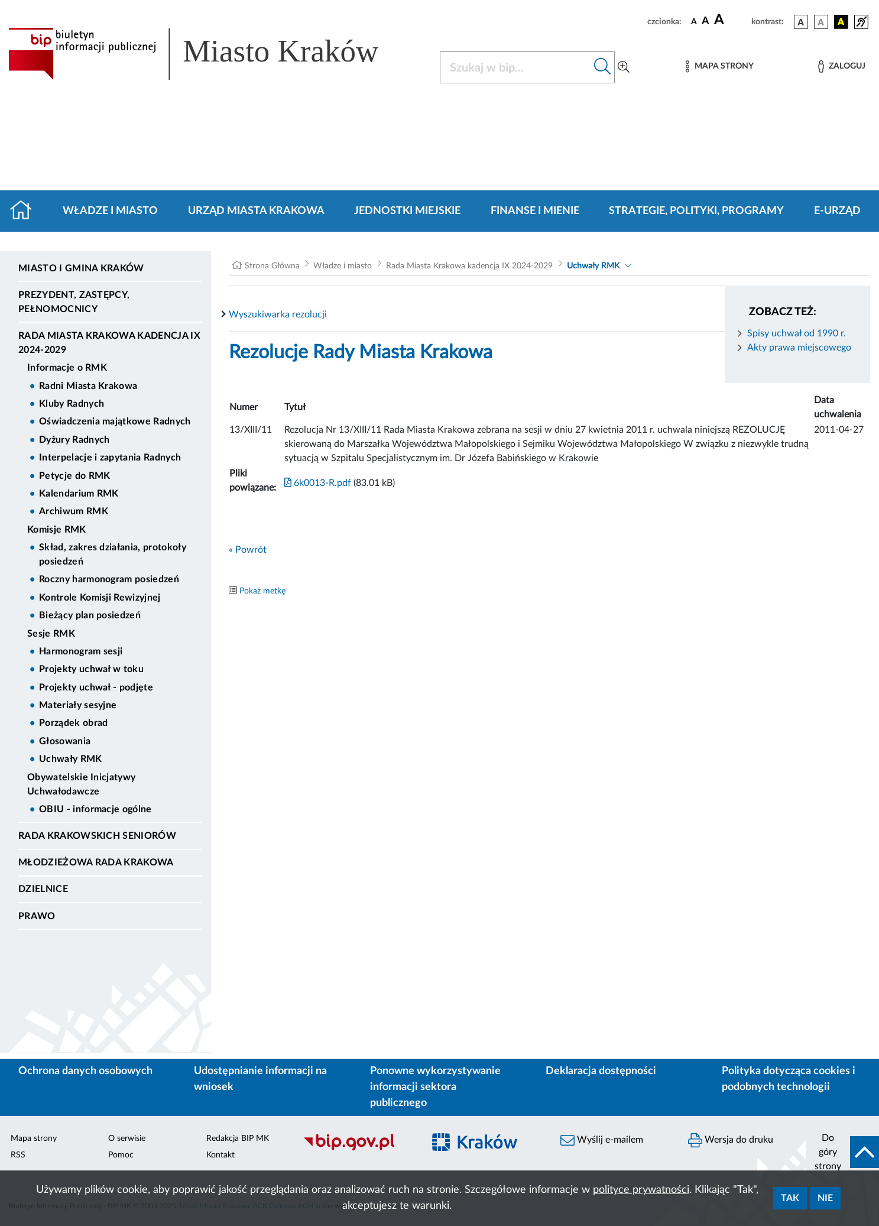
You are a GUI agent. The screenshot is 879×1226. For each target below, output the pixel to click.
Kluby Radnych (71, 403)
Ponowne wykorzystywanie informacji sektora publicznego (435, 1087)
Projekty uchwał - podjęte (96, 687)
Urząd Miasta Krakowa (256, 211)
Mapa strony (34, 1138)
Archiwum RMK (73, 511)
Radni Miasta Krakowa (88, 386)
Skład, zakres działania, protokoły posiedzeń (112, 554)
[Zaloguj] (841, 66)
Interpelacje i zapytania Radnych (110, 457)
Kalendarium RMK (79, 493)
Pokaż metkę (262, 591)
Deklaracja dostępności (601, 1071)
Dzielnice (43, 889)
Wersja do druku (730, 1140)
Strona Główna (272, 266)
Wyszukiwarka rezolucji (278, 314)
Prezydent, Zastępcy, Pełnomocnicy (73, 302)
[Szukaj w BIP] (516, 67)
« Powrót (248, 549)
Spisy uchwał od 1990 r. (796, 333)
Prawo (37, 916)
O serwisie (126, 1138)
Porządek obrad (73, 723)
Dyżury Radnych (74, 440)
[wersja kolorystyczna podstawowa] (801, 22)
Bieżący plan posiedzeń (90, 615)
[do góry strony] (842, 1152)
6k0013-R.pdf (317, 483)
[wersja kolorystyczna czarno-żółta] (841, 22)
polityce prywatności (641, 1190)
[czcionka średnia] (705, 22)
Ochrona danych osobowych (85, 1071)
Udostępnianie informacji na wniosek (260, 1079)
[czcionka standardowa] (694, 21)
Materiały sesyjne (77, 705)
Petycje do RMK (74, 476)
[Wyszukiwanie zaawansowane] (624, 67)
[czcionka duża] (731, 20)
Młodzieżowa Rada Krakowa (96, 862)
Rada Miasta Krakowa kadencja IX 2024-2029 (109, 343)
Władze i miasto (110, 211)
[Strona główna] (26, 211)
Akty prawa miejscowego (799, 347)
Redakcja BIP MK (237, 1138)
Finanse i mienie (535, 211)
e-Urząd (837, 211)
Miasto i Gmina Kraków (81, 268)
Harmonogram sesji (80, 651)
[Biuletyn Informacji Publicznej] (357, 1148)
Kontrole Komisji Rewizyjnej (100, 597)
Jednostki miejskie (407, 211)
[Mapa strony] (719, 66)
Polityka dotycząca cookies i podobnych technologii (788, 1079)
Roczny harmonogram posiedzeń (109, 579)
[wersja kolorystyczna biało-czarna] (821, 22)
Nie (825, 1198)
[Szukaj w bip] (603, 67)
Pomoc (121, 1155)
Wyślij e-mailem (601, 1140)
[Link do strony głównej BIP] (210, 54)
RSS (18, 1155)
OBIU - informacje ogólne (95, 809)
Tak (790, 1198)
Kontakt (220, 1155)
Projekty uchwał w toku (91, 669)
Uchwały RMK (70, 759)
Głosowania (64, 741)
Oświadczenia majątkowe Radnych (115, 421)
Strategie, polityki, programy (696, 211)
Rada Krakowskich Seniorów (97, 836)
